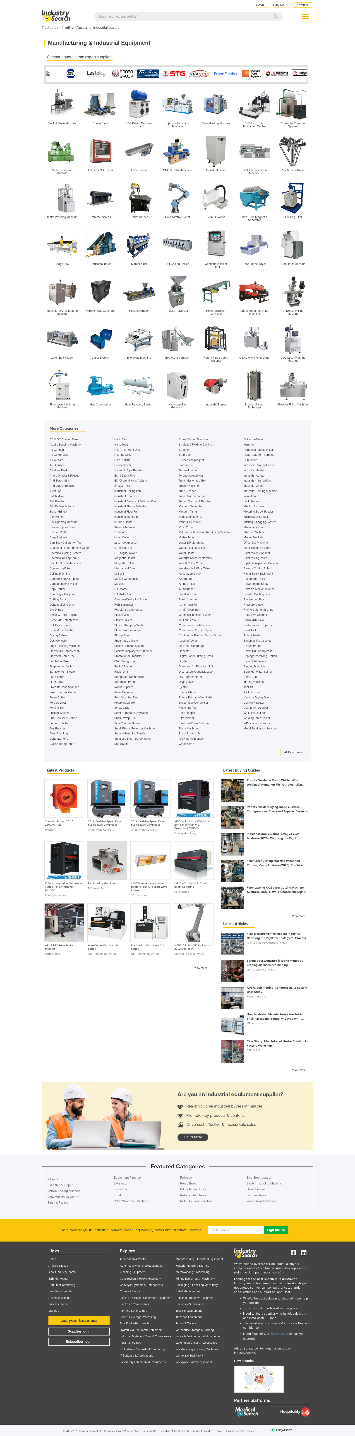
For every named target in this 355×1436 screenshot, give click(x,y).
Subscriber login (79, 1340)
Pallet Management (188, 1290)
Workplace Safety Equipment (194, 1361)
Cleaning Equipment (132, 1271)
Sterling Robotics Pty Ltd (189, 952)
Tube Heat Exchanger (192, 495)
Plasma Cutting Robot (257, 567)
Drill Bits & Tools (60, 624)
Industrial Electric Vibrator (130, 505)
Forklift (118, 1194)
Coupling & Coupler (62, 593)
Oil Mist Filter (122, 593)
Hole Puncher (122, 459)
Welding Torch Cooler (257, 717)
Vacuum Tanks (188, 510)
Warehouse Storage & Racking (195, 1329)
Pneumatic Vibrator (126, 639)
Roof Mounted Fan (126, 696)
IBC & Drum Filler (125, 474)
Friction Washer (59, 712)
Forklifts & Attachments (134, 1322)
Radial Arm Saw (254, 619)
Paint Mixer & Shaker (257, 552)
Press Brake (188, 1182)
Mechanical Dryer (125, 567)
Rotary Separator (125, 701)
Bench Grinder (58, 510)
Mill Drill (119, 572)
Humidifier (250, 459)
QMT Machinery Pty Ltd (102, 952)
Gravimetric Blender (191, 737)
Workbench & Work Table (194, 567)
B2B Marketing (57, 1277)
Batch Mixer (57, 495)
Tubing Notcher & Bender (194, 500)
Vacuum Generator (191, 505)
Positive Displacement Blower (133, 650)
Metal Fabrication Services (260, 727)
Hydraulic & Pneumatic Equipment (141, 1329)
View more (200, 966)
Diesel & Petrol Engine (63, 614)
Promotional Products (128, 655)
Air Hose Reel (58, 469)
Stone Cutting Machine (193, 438)
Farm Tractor (123, 1188)
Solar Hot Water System (258, 670)
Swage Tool (186, 464)
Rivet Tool (250, 629)
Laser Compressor (125, 541)
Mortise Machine (254, 531)
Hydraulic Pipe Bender (128, 469)
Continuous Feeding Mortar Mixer (200, 634)
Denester (184, 650)
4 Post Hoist (56, 1178)
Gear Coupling (59, 732)
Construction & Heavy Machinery (140, 1277)
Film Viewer (186, 717)
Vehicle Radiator (254, 701)
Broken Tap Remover (63, 526)
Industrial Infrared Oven (258, 479)
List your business (79, 1319)
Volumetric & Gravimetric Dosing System (204, 531)
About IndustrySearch (62, 1271)
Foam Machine (188, 727)
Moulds (119, 583)
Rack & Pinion (123, 665)
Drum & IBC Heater (62, 629)
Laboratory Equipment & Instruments (143, 1361)
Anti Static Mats (60, 479)
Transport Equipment (189, 1316)
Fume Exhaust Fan (190, 732)
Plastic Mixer (122, 614)
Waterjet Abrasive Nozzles (195, 557)
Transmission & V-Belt (192, 479)
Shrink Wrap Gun (125, 717)
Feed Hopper (187, 712)
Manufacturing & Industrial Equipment (199, 1258)
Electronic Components (134, 1303)
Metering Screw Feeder (258, 510)
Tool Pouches (252, 691)
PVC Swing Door (125, 660)
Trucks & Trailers (186, 1322)
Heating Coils (122, 453)
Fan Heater (57, 676)
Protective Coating (255, 614)
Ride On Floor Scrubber (197, 1200)
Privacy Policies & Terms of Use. (141, 1430)
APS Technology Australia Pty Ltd (267, 941)
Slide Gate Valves (255, 660)
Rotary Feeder (252, 634)
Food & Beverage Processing (138, 1316)
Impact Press (122, 485)
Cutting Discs (58, 598)
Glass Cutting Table (62, 743)
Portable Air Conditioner (259, 588)
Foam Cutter (57, 696)
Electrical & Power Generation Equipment (145, 1297)
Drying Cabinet (59, 634)
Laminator (120, 531)
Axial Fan (55, 490)
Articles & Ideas (58, 1264)
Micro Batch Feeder (256, 516)
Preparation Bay (254, 598)
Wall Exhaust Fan (254, 712)
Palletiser (186, 1176)
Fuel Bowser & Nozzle (63, 717)
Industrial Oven (253, 485)
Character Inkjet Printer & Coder (70, 547)
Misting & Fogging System (260, 521)
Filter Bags (56, 681)
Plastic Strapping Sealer (129, 624)
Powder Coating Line (257, 593)
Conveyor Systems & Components (141, 1284)
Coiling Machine (60, 572)
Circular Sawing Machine (65, 562)
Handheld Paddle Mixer (258, 449)
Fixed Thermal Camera (64, 691)
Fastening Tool (188, 706)
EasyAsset (277, 1333)
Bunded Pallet (58, 531)
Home (52, 1258)
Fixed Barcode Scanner (64, 686)
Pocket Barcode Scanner (129, 645)
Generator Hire (59, 737)
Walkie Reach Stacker (261, 1200)
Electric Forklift (58, 1201)
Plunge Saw (122, 634)
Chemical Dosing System (65, 552)
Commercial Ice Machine (194, 624)
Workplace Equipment (189, 1354)
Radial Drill (121, 670)
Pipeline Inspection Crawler (261, 562)
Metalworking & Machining (192, 1271)
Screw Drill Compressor (258, 650)
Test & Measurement (189, 1309)
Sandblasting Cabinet (257, 639)
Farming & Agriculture (133, 1309)
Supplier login (79, 1330)
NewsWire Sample (60, 1290)
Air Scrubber (186, 588)
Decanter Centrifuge (191, 645)
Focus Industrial (256, 995)
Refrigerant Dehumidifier (129, 676)
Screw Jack (121, 706)
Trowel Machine (189, 485)
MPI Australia (96, 887)
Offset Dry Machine (256, 541)
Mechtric (50, 828)
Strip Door (185, 453)
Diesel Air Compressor (64, 619)
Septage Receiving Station (260, 655)
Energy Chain (187, 691)
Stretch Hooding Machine (264, 1182)
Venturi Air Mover (190, 521)
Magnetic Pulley (124, 562)
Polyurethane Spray (256, 583)
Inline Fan (250, 495)
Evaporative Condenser (193, 701)
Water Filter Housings (192, 547)
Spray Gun (250, 676)
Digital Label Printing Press (196, 655)
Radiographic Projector (258, 624)
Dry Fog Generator (190, 676)
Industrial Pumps (130, 1341)
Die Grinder (57, 608)
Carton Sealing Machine (64, 1190)
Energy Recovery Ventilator (196, 696)
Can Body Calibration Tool (66, 541)
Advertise (303, 5)
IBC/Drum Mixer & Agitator (131, 479)
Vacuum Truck (256, 1194)
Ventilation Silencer (191, 516)
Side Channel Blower (127, 722)
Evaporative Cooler (61, 665)
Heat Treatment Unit (127, 449)
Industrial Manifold (126, 516)
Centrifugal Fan (188, 603)
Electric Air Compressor (64, 650)
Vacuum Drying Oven (257, 696)
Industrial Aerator (254, 474)
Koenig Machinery (185, 832)
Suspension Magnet (191, 459)
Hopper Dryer (122, 464)
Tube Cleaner (187, 490)
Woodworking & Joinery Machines (197, 1348)
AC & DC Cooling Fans (64, 438)
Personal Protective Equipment (195, 1297)
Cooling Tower (188, 639)
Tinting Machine (254, 681)
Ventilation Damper (256, 706)
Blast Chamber (188, 598)
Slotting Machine (254, 665)
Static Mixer (121, 743)
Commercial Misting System (196, 629)
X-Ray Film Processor (257, 722)
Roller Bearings (123, 691)
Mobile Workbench (126, 578)
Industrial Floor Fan (126, 510)
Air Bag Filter (187, 583)
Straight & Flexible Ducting (195, 443)
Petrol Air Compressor (128, 608)
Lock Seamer (252, 500)
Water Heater (187, 552)
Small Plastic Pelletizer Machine (134, 727)
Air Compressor (59, 453)
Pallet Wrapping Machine (131, 1200)
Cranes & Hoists (130, 1290)
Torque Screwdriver (191, 474)
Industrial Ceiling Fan (127, 490)
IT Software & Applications (136, 1354)
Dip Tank (184, 660)
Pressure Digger (254, 603)
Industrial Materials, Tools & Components (145, 1335)
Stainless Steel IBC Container (132, 737)
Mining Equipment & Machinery (195, 1277)
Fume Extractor (59, 722)
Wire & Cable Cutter (191, 562)
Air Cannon (57, 449)
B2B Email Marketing (61, 1284)
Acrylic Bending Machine (65, 443)
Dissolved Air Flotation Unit (196, 665)
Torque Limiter (188, 469)
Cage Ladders (58, 536)
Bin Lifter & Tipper (60, 1184)
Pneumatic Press (254, 578)
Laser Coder (122, 536)
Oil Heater (120, 588)
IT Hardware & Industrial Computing (142, 1348)
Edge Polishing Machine (65, 645)
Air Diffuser (57, 464)
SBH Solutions (140, 894)
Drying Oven (186, 681)
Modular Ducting (254, 526)
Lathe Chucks (123, 547)
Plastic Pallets (123, 619)
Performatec (181, 890)
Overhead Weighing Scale (130, 598)
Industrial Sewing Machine (260, 490)
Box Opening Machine (63, 521)
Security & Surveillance (190, 1303)
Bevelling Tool (187, 593)
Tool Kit (248, 686)
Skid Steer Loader (259, 1176)
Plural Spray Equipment (258, 572)
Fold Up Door (58, 701)
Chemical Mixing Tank (63, 557)
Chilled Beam (187, 619)
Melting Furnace (254, 505)
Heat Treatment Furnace (259, 453)
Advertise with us (59, 1297)
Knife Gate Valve (124, 526)
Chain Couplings (189, 608)
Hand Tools (121, 443)
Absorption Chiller (190, 572)
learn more (192, 1136)
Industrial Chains (124, 495)
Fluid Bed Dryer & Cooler (194, 722)
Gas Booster (57, 727)
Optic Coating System (257, 547)
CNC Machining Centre (63, 1196)
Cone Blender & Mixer (63, 583)
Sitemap (53, 1309)
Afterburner (186, 578)
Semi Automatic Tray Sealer (131, 712)
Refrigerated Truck (193, 1194)
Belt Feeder (57, 500)
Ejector (183, 686)
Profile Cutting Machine (258, 608)
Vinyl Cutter (186, 526)
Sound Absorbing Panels (129, 732)
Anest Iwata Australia (101, 828)
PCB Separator (123, 603)
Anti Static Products (62, 485)
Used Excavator (258, 1188)
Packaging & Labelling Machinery (197, 1284)
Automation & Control (133, 1258)
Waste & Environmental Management (199, 1335)
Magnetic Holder (124, 557)
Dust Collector (58, 639)
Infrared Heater (123, 521)
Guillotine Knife (253, 438)
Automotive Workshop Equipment (141, 1264)
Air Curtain (56, 459)
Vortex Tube (186, 536)
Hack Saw (120, 438)
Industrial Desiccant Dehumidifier (135, 500)
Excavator (120, 1182)
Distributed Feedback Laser (196, 670)
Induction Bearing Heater (259, 464)
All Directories (293, 751)
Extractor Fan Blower (63, 670)
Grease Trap (186, 743)
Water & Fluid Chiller (191, 541)
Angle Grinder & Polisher (65, 474)
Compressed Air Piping (64, 578)
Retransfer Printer (125, 681)
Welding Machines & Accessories (196, 1341)
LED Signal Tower (125, 552)
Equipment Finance (127, 1176)
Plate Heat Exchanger (128, 629)
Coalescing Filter (60, 567)
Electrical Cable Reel (62, 655)
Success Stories (58, 1303)
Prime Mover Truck (193, 1188)
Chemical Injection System (195, 614)
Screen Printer (252, 645)
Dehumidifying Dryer (62, 603)
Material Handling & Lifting (192, 1264)
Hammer (249, 443)
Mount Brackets (254, 536)
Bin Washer (57, 516)
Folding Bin (57, 706)
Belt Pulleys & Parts (62, 505)
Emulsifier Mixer (60, 660)
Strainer (184, 449)
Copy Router (57, 588)
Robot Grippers (123, 686)
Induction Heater (254, 469)
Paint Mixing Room (255, 557)
